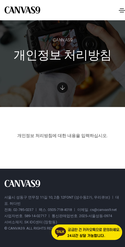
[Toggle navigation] (122, 10)
